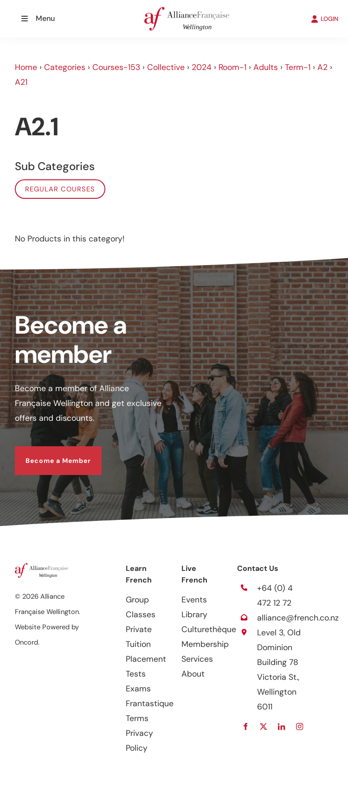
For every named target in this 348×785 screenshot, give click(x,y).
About (193, 674)
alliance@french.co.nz (298, 618)
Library (194, 614)
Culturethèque (208, 629)
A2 (322, 67)
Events (194, 600)
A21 (21, 82)
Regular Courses (60, 189)
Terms (137, 718)
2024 (202, 67)
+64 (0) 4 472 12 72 (275, 595)
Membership (205, 644)
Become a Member (47, 453)
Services (197, 659)
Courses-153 (116, 67)
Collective (166, 67)
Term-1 (297, 67)
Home (26, 67)
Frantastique (150, 703)
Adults (265, 67)
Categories (64, 67)
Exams (138, 689)
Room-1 (232, 67)
